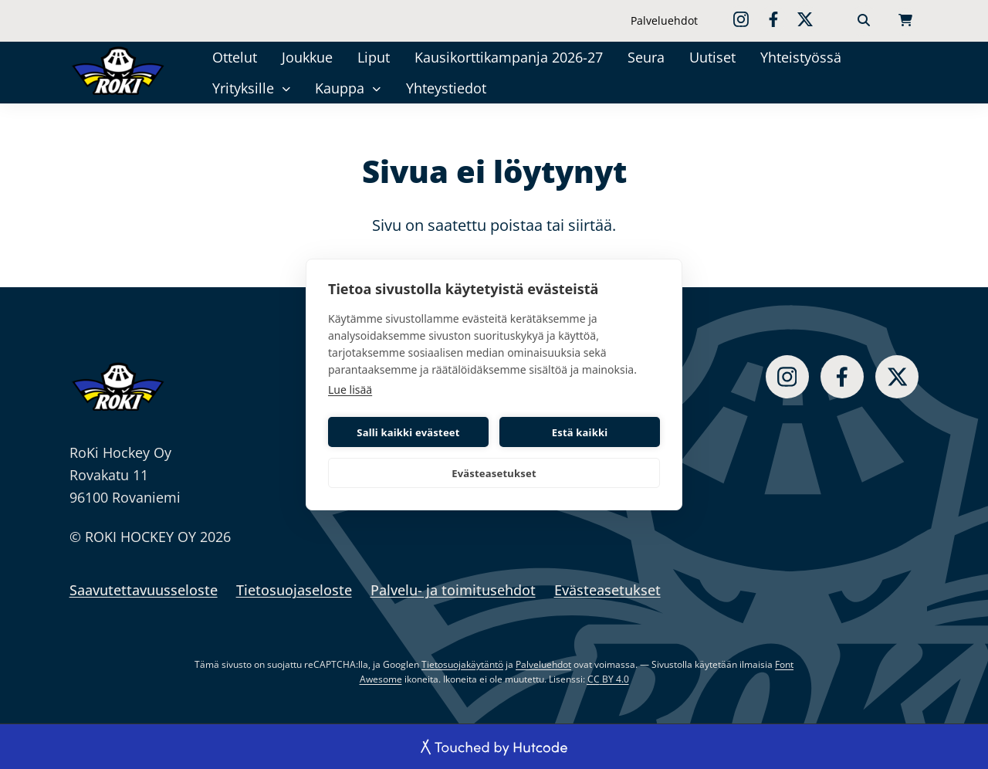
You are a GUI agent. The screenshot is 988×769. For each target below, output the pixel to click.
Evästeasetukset (494, 473)
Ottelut (234, 57)
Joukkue (307, 57)
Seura (646, 57)
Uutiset (712, 57)
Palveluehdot (664, 20)
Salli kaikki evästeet (408, 432)
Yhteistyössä (800, 57)
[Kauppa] (377, 88)
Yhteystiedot (446, 88)
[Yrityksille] (286, 88)
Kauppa (339, 88)
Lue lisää (350, 389)
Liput (373, 57)
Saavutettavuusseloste (143, 590)
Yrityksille (243, 88)
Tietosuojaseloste (294, 590)
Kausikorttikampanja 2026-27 (508, 57)
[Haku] (863, 20)
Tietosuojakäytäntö (462, 664)
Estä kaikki (580, 432)
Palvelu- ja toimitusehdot (453, 590)
